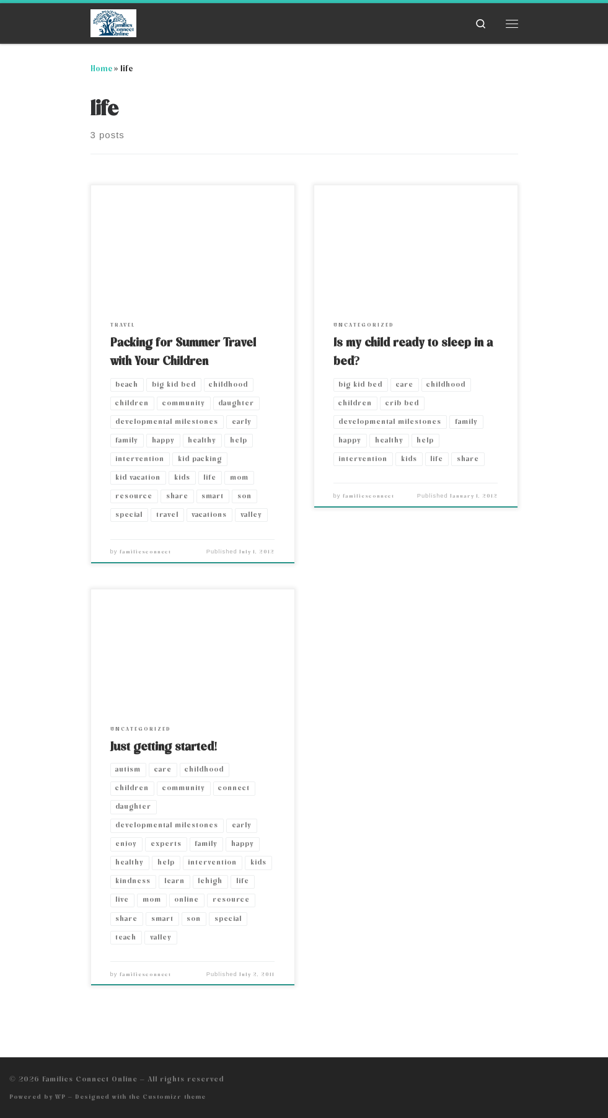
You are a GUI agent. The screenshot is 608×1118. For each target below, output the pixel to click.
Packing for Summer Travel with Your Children (183, 352)
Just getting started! (164, 746)
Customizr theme (174, 1096)
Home (101, 69)
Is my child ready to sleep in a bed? (413, 352)
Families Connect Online (90, 1079)
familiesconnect (145, 552)
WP (60, 1096)
